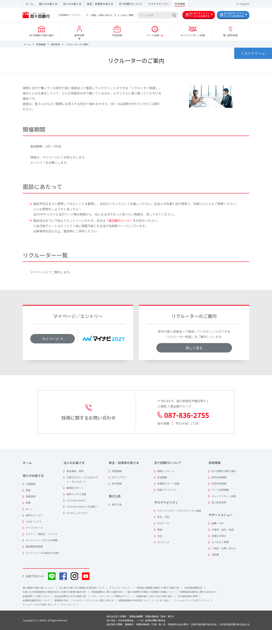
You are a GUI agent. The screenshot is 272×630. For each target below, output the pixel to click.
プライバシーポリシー (120, 587)
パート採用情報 (220, 490)
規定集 (215, 554)
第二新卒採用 (219, 502)
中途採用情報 (219, 483)
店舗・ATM (217, 523)
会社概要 (162, 477)
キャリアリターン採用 (224, 496)
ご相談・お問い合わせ (100, 15)
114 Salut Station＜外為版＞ (82, 506)
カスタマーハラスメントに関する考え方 (93, 600)
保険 (28, 502)
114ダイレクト (34, 521)
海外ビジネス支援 (76, 494)
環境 (159, 529)
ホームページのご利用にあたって (39, 604)
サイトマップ (68, 604)
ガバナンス (163, 542)
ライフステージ (34, 528)
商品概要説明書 (34, 546)
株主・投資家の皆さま (100, 4)
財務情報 (117, 471)
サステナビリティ (158, 4)
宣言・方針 (163, 517)
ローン (29, 509)
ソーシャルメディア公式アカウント (191, 600)
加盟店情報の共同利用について (134, 600)
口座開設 (31, 484)
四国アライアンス (167, 490)
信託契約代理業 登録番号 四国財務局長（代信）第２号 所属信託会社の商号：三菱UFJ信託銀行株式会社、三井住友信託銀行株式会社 (178, 624)
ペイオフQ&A (162, 600)
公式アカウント (35, 576)
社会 (159, 536)
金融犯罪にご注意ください (36, 596)
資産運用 (31, 496)
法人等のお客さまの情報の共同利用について (81, 587)
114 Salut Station (75, 500)
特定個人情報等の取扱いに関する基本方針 (158, 587)
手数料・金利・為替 (223, 529)
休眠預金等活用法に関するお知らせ (198, 591)
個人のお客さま (48, 4)
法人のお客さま (72, 4)
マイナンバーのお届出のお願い (43, 553)
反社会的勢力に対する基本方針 (70, 596)
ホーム (29, 4)
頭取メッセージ (165, 471)
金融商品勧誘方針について (36, 600)
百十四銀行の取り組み (224, 471)
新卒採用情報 (219, 477)
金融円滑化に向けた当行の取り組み (154, 596)
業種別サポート (75, 488)
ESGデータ (163, 523)
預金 (28, 490)
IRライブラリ (119, 477)
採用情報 (180, 4)
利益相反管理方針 (193, 587)
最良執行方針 (61, 600)
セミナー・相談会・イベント (42, 534)
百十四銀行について (131, 4)
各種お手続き (219, 536)
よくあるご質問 (125, 15)
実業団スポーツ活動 (168, 483)
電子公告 (115, 496)
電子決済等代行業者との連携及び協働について (151, 591)
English (244, 3)
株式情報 (117, 483)
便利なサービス (34, 515)
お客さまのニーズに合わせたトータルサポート (82, 479)
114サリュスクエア (77, 513)
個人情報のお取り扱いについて (38, 587)
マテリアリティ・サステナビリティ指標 (179, 511)
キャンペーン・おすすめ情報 (41, 540)
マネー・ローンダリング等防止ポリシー (111, 596)
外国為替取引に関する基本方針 (107, 591)
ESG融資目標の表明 (187, 596)
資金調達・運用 (75, 471)
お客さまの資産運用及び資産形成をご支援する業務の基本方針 (54, 591)
